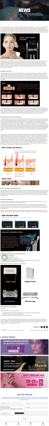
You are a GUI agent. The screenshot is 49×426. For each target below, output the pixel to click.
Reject (5, 413)
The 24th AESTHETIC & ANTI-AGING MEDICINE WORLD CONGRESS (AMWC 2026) (20, 370)
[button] (42, 327)
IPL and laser (12, 27)
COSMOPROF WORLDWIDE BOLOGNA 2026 (12, 353)
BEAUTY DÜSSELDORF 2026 (8, 386)
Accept (19, 413)
